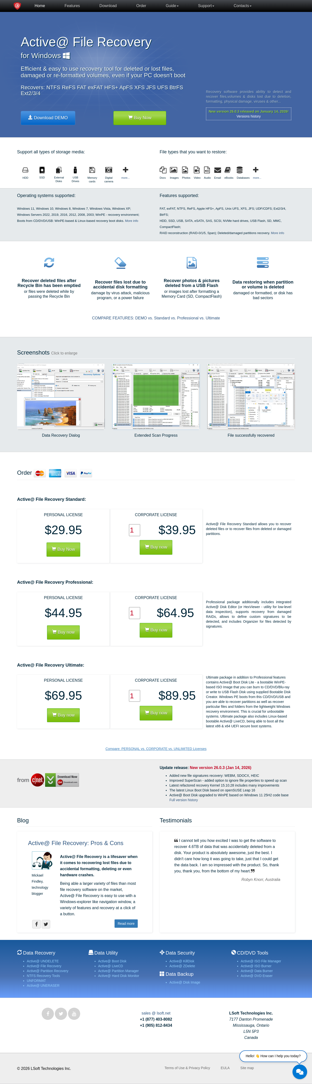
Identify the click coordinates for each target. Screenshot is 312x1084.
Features (72, 6)
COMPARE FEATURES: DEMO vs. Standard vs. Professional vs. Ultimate (156, 318)
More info (131, 221)
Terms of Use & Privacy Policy (187, 1068)
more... (125, 177)
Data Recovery (39, 953)
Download (108, 6)
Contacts (243, 6)
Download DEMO (48, 117)
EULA (225, 1068)
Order (141, 6)
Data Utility (106, 953)
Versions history (249, 116)
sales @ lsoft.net (156, 1013)
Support (206, 6)
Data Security (180, 953)
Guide (172, 6)
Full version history (183, 800)
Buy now (156, 547)
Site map (247, 1068)
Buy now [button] (63, 632)
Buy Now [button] (63, 549)
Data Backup (180, 974)
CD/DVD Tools (252, 953)
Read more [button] (126, 924)
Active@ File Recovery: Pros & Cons (75, 843)
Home (40, 6)
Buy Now (139, 117)
